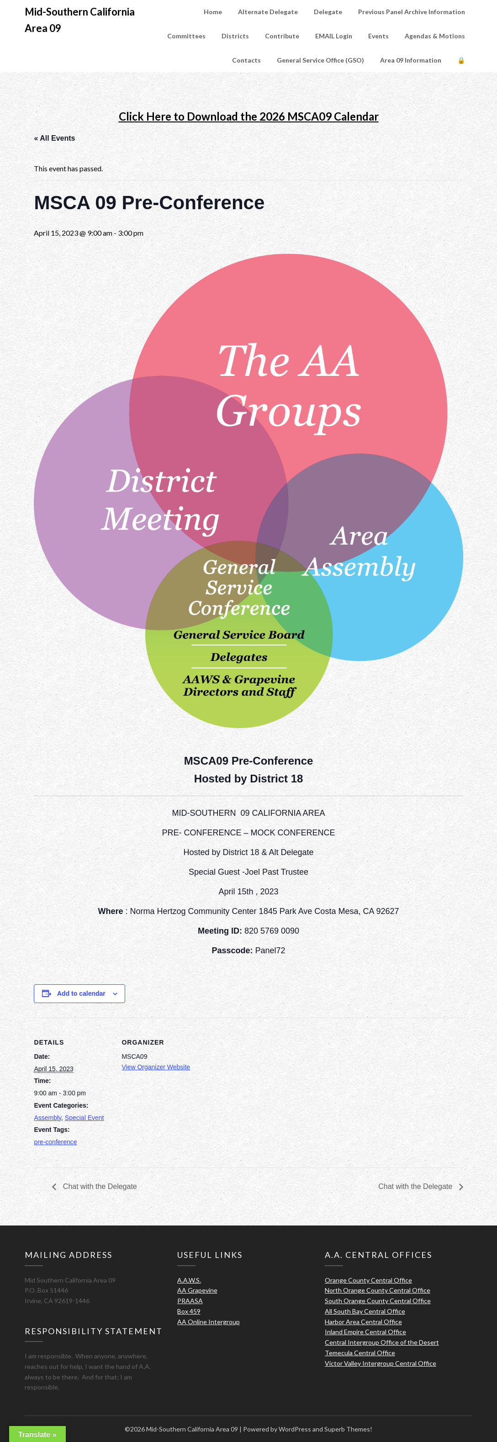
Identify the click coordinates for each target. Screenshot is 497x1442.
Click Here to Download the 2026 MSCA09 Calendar (249, 116)
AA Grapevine (197, 1290)
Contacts (246, 60)
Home (213, 12)
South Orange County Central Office (378, 1301)
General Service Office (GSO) (320, 60)
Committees (186, 36)
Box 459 (189, 1311)
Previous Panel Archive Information (411, 12)
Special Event (84, 1117)
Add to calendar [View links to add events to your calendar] (81, 993)
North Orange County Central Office (377, 1290)
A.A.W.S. (189, 1280)
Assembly (47, 1117)
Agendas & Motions (435, 36)
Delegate (328, 12)
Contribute (282, 36)
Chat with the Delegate (99, 1186)
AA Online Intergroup (208, 1322)
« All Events (54, 138)
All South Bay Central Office (365, 1311)
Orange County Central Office (368, 1280)
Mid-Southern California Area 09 (80, 19)
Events (378, 36)
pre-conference (55, 1142)
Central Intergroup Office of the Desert (382, 1342)
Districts (235, 36)
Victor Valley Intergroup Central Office (380, 1363)
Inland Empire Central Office (365, 1332)
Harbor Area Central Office (363, 1322)
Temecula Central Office (360, 1353)
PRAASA (190, 1301)
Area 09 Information (410, 60)
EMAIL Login (333, 36)
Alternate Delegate (268, 12)
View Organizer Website (156, 1067)
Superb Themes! (348, 1429)
